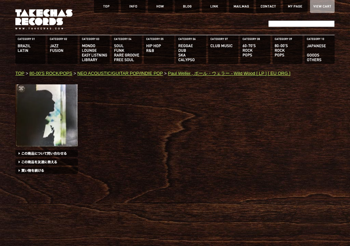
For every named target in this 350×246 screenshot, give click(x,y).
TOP (19, 73)
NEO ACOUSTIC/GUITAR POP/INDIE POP (120, 73)
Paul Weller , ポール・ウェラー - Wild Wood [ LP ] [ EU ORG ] (229, 73)
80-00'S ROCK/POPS (50, 73)
